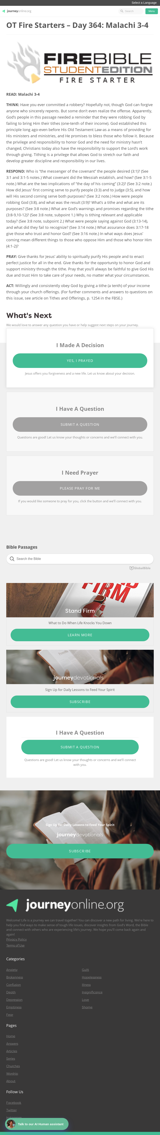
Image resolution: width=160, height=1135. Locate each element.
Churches (13, 1066)
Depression (14, 1000)
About (10, 1081)
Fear (9, 1015)
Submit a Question (80, 424)
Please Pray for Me (80, 488)
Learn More (80, 634)
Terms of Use (15, 945)
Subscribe (80, 701)
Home (10, 1036)
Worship (12, 1074)
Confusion (13, 985)
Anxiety (12, 970)
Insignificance (92, 992)
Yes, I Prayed (80, 360)
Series (10, 1059)
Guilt (85, 970)
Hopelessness (91, 977)
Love (85, 1000)
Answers (12, 1044)
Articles (11, 1051)
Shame (87, 1007)
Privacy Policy (16, 939)
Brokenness (14, 977)
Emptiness (13, 1007)
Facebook (13, 1103)
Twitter (11, 1110)
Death (11, 992)
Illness (86, 985)
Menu (152, 11)
